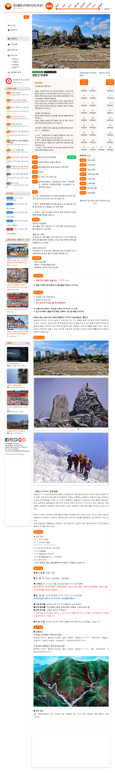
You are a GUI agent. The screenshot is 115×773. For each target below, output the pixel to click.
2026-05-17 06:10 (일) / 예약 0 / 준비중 (17, 185)
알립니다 (15, 59)
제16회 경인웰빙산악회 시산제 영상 (17, 401)
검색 (26, 17)
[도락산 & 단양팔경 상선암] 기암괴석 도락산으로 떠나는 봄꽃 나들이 (17, 279)
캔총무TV (15, 67)
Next (105, 40)
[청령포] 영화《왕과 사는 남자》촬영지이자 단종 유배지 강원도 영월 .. (17, 255)
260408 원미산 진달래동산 (17, 424)
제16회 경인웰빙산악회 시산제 (17, 303)
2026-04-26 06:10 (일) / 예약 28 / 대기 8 (17, 119)
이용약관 (13, 454)
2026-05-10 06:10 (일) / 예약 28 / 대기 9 (17, 160)
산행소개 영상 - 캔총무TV (15, 240)
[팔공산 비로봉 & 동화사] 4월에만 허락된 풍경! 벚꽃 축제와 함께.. (17, 326)
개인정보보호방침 (20, 454)
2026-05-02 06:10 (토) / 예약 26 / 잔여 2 (17, 126)
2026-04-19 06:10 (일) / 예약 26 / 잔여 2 (17, 102)
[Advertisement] (17, 492)
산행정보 (15, 64)
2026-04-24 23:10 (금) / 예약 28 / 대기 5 (17, 110)
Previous (34, 40)
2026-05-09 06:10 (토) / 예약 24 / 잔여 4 (17, 152)
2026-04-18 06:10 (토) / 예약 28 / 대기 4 (17, 95)
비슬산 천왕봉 (18, 198)
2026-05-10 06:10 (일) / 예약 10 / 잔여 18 (17, 169)
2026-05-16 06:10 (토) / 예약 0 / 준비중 (17, 177)
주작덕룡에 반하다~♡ (17, 357)
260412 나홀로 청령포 (17, 378)
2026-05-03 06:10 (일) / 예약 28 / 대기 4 (17, 134)
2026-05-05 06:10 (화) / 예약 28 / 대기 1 (17, 144)
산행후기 (15, 62)
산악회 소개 (7, 454)
